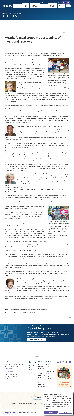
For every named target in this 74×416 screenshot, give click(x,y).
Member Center (48, 366)
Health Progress (40, 379)
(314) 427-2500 (9, 379)
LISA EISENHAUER (12, 46)
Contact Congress (48, 375)
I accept (51, 412)
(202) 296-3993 (9, 368)
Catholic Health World (7, 21)
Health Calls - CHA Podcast (41, 370)
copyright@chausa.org (33, 312)
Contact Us (32, 375)
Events (48, 369)
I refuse (65, 412)
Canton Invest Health (59, 178)
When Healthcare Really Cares (41, 384)
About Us (32, 366)
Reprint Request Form (37, 340)
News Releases (40, 366)
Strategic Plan (33, 373)
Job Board (49, 379)
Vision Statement (32, 369)
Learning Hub (50, 372)
